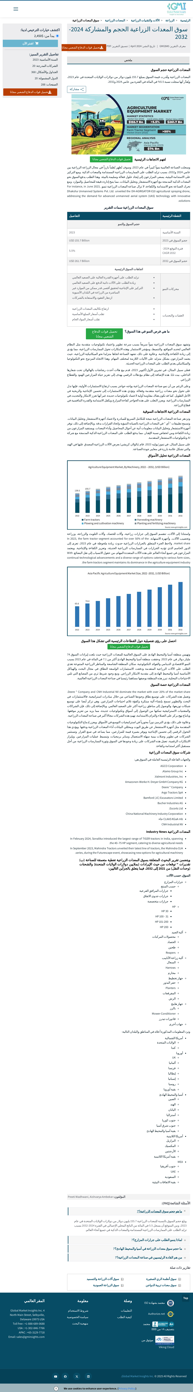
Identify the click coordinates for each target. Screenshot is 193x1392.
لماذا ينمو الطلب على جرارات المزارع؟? (160, 1240)
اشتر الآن (30, 43)
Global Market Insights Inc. (138, 1376)
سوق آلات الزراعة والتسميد (103, 1279)
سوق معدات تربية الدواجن (161, 1285)
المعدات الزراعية (115, 20)
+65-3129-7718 (36, 1332)
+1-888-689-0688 (34, 1324)
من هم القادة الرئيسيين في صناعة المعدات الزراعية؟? (152, 1257)
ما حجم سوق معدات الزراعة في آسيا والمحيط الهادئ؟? (151, 1248)
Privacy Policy (126, 1388)
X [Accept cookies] (56, 1388)
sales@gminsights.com (30, 1337)
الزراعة (169, 20)
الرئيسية (185, 20)
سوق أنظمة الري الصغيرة (161, 1279)
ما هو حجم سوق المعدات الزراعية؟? (163, 1211)
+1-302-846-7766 (34, 1328)
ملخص (128, 60)
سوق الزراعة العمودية (106, 1285)
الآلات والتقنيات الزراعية (145, 20)
